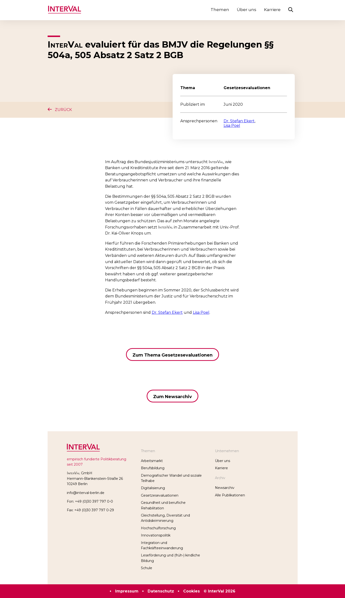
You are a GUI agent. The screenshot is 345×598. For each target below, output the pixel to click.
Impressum (126, 591)
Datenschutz (161, 591)
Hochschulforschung (158, 528)
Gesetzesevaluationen (159, 495)
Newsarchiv (224, 488)
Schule (146, 568)
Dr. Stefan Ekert (239, 121)
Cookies (191, 591)
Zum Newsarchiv (172, 396)
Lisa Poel (232, 125)
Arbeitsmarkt (152, 461)
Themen (220, 9)
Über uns (246, 9)
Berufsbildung (152, 468)
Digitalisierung (153, 488)
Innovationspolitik (155, 535)
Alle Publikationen (230, 495)
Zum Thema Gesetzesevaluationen (172, 355)
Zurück (60, 109)
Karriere (272, 9)
